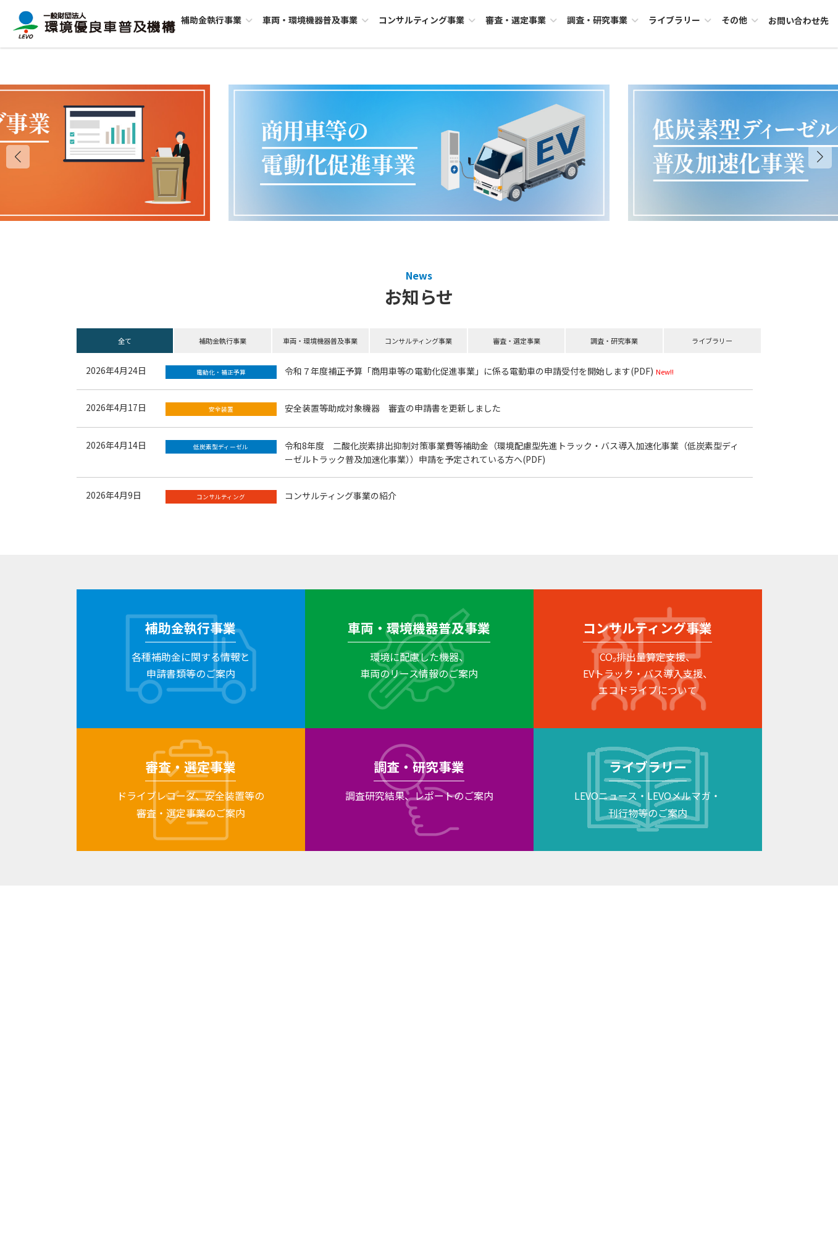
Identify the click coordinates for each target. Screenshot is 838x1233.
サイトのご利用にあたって (537, 901)
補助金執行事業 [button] (222, 341)
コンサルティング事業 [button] (418, 341)
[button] (820, 156)
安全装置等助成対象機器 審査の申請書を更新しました (393, 408)
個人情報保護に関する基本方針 (417, 901)
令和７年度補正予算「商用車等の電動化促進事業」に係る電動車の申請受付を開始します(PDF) (469, 371)
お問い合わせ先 (419, 1054)
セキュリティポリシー (304, 901)
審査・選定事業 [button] (516, 341)
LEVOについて (219, 901)
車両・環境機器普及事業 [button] (320, 341)
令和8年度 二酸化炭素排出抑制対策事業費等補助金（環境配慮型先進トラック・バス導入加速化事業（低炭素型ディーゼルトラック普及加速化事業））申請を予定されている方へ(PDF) (512, 452)
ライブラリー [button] (712, 341)
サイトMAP (623, 901)
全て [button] (125, 341)
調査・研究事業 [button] (614, 341)
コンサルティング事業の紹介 (340, 495)
